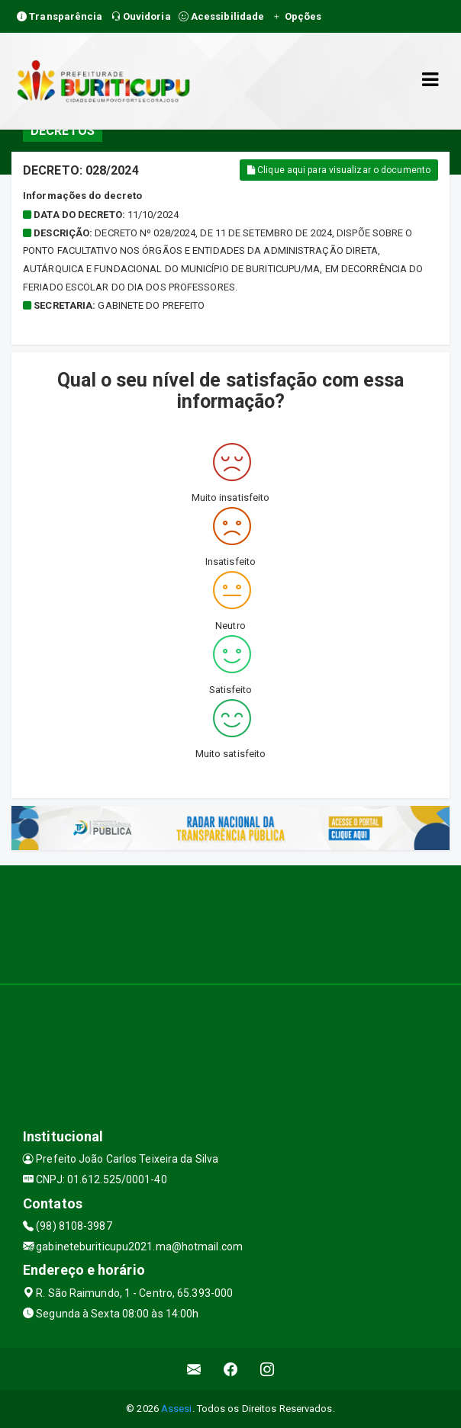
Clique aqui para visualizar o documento (338, 170)
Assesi (176, 1408)
